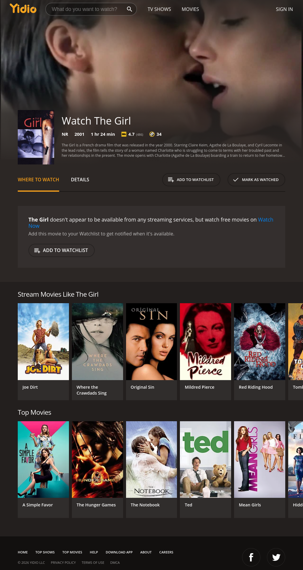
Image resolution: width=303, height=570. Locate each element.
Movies (190, 9)
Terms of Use (93, 562)
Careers (166, 552)
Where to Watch (38, 179)
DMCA (115, 562)
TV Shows (159, 9)
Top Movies (72, 552)
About (146, 552)
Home (23, 552)
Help (94, 552)
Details (80, 179)
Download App (119, 552)
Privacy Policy (63, 562)
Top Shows (45, 552)
